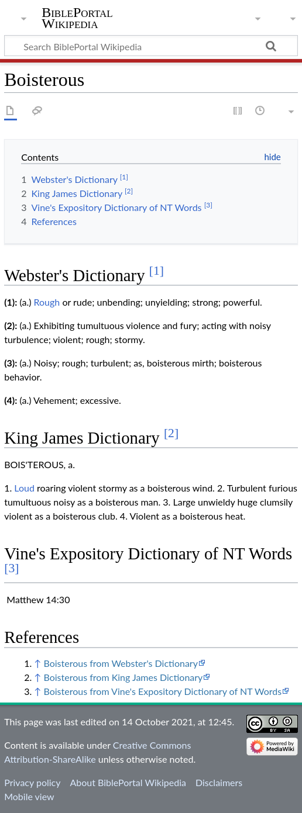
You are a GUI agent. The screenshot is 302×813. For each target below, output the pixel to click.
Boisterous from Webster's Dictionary (120, 663)
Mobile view (29, 796)
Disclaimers (218, 782)
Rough (47, 301)
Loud (24, 487)
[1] (156, 271)
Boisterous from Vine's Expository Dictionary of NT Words (162, 691)
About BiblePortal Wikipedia (128, 782)
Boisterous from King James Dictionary (123, 677)
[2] (171, 433)
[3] (11, 568)
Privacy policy (32, 782)
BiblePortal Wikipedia (77, 18)
